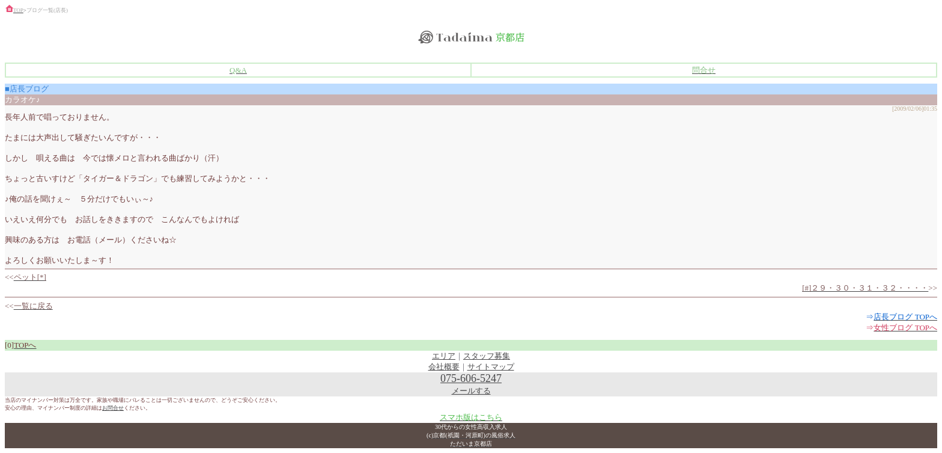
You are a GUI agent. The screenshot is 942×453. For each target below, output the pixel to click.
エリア (443, 355)
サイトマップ (490, 366)
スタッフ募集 (486, 355)
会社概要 (444, 366)
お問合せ (113, 408)
